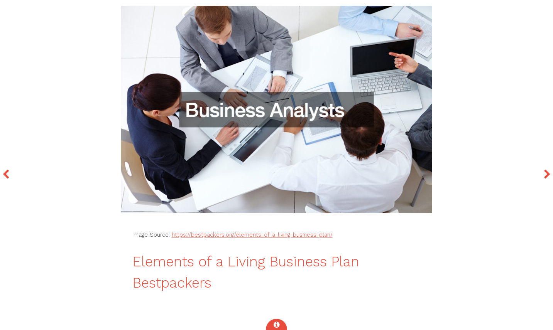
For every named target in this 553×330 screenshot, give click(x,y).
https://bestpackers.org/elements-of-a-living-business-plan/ (252, 234)
